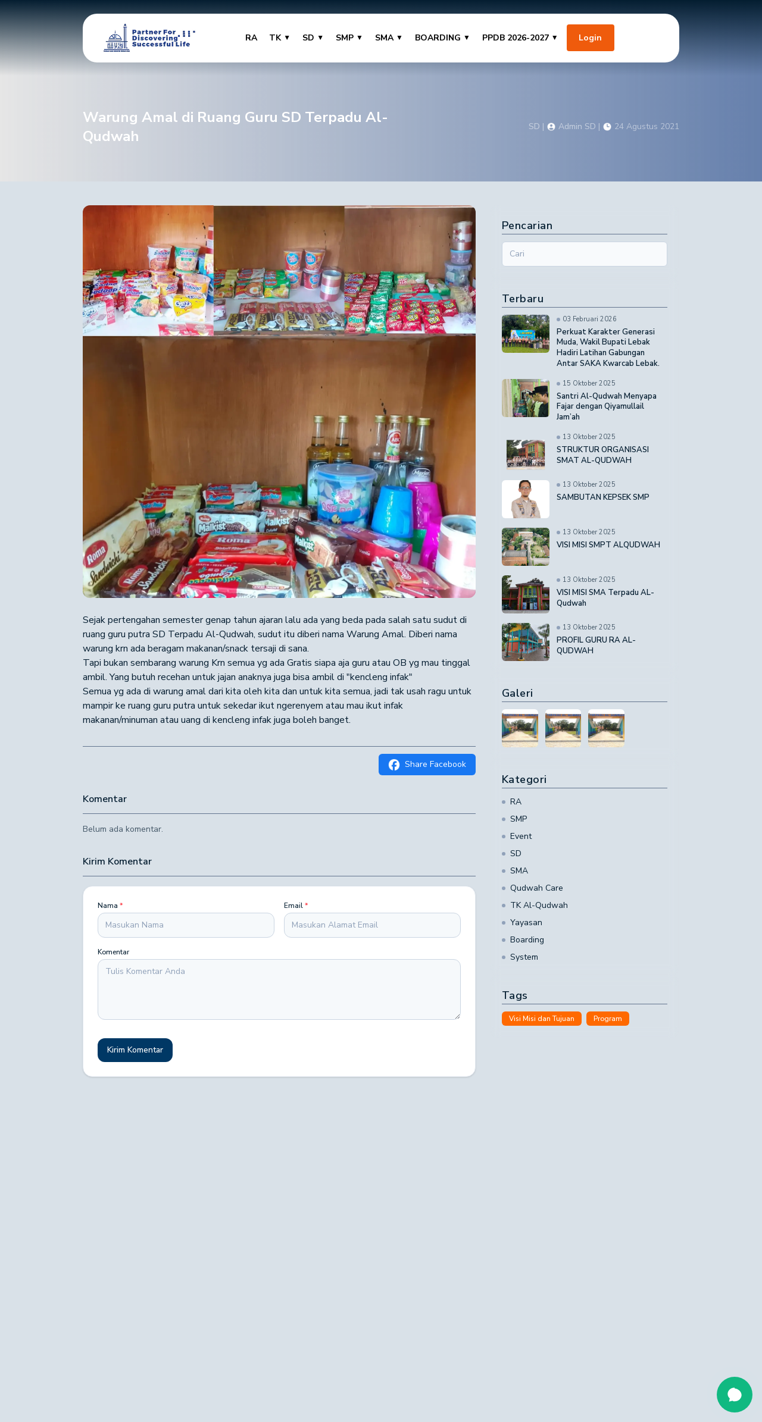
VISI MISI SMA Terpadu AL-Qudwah (605, 598)
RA (251, 37)
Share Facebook (427, 764)
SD (313, 37)
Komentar (113, 952)
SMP (349, 37)
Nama (110, 905)
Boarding (523, 939)
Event (517, 836)
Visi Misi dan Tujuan (541, 1018)
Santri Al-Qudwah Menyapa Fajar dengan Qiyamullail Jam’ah (607, 407)
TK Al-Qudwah (535, 905)
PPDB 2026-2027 (520, 37)
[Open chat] (734, 1394)
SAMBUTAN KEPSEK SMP (603, 498)
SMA (389, 37)
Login (590, 37)
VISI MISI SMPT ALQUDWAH (608, 545)
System (520, 957)
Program (608, 1018)
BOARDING (442, 37)
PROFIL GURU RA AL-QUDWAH (596, 645)
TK (280, 37)
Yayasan (522, 922)
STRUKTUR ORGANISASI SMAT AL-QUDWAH (603, 455)
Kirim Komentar (135, 1049)
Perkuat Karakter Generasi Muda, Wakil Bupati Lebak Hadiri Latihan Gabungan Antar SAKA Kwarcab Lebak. (608, 348)
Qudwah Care (532, 888)
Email (296, 905)
